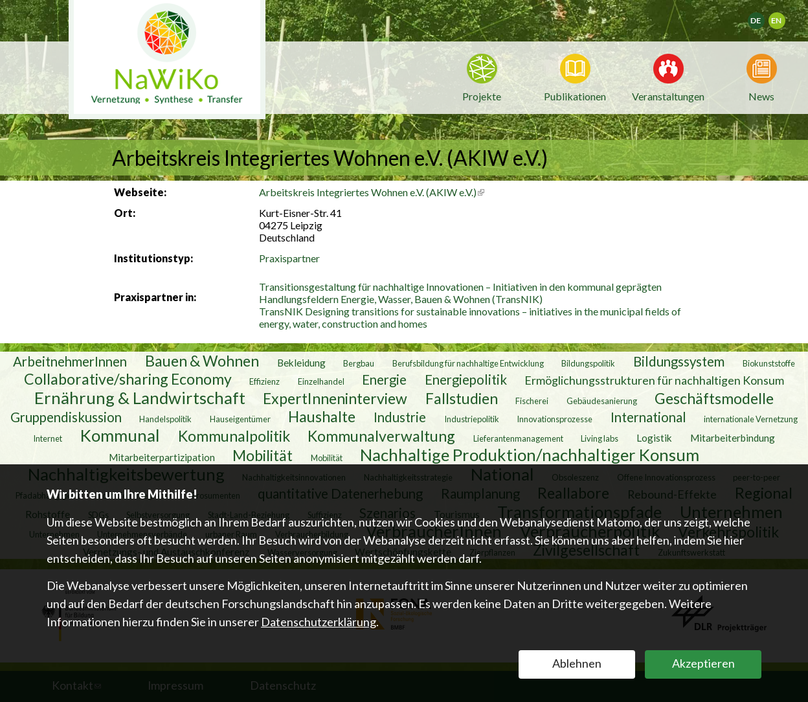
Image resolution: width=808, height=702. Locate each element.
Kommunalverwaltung (381, 436)
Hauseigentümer (240, 419)
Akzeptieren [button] (703, 663)
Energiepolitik (466, 379)
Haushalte (321, 416)
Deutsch (764, 16)
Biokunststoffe (769, 363)
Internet (47, 438)
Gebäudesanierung (602, 401)
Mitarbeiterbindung (732, 438)
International (648, 417)
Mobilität (262, 455)
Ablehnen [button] (576, 663)
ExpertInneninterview (335, 398)
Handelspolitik (165, 419)
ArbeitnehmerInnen (70, 361)
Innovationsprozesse (554, 419)
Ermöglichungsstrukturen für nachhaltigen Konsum (654, 380)
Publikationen (575, 96)
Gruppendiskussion (66, 417)
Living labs (599, 438)
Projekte (481, 96)
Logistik (654, 438)
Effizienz (264, 381)
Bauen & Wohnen (202, 361)
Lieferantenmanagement (518, 438)
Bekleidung (301, 362)
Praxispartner (289, 258)
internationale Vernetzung (751, 419)
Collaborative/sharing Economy (128, 379)
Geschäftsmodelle (714, 398)
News (761, 95)
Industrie (400, 417)
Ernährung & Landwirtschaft (139, 397)
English (782, 16)
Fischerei (531, 401)
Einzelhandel (321, 381)
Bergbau (358, 363)
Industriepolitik (471, 419)
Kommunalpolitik (234, 436)
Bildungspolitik (588, 363)
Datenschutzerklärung (318, 622)
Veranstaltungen (668, 95)
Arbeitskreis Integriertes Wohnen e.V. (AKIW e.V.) (371, 192)
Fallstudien (461, 398)
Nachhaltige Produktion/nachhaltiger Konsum (529, 454)
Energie (384, 379)
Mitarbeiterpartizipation (162, 457)
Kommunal (120, 435)
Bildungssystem (678, 361)
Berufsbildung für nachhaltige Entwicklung (468, 363)
